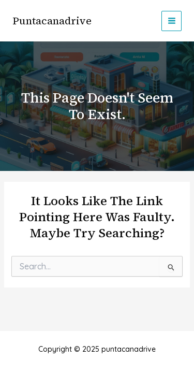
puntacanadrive (52, 20)
